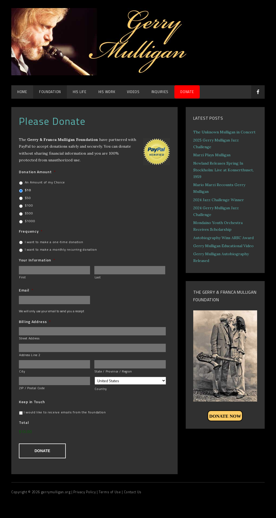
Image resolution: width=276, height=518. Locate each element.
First (22, 277)
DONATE (187, 91)
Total (24, 422)
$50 (28, 198)
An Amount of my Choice (45, 182)
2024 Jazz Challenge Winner (218, 199)
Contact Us (133, 490)
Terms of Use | (111, 490)
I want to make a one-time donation (54, 242)
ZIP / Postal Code (31, 388)
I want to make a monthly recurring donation (61, 249)
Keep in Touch (32, 401)
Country (101, 388)
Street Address (29, 338)
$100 (29, 205)
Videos (133, 91)
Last (98, 277)
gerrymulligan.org (56, 490)
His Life (80, 91)
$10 (28, 190)
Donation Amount (37, 171)
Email (26, 290)
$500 (29, 213)
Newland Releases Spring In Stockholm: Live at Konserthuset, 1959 (223, 170)
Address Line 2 (29, 355)
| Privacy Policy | (85, 490)
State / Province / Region (113, 371)
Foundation (50, 91)
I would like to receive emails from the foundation (65, 412)
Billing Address (35, 321)
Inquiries (159, 91)
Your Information (37, 260)
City (22, 371)
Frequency (31, 231)
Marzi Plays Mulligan (211, 154)
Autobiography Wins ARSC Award (223, 237)
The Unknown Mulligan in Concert (224, 132)
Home (22, 91)
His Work (106, 91)
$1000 (30, 221)
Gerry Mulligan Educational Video (223, 245)
